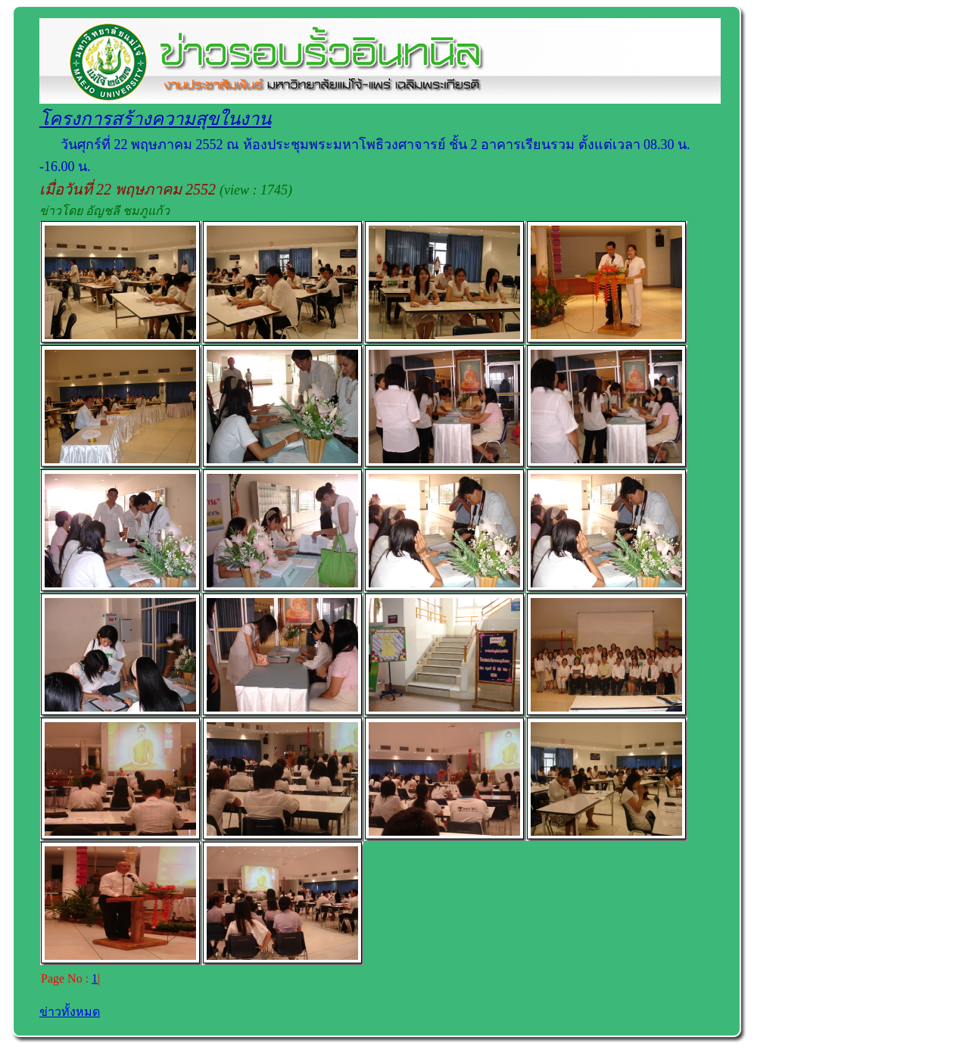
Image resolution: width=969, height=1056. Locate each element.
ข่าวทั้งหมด (69, 1011)
